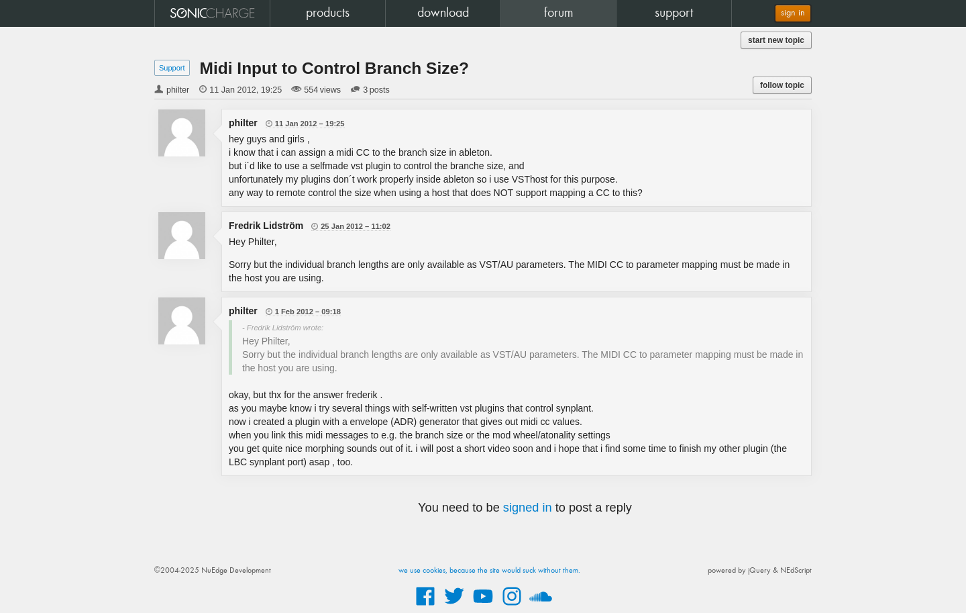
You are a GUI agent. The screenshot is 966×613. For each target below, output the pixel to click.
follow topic (782, 85)
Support (172, 68)
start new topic (776, 40)
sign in (793, 13)
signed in (527, 507)
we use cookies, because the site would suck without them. (489, 571)
